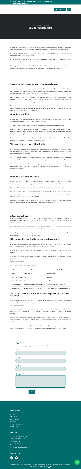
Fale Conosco (60, 9)
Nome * (18, 350)
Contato (13, 414)
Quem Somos (15, 419)
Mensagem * (20, 374)
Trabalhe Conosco (16, 417)
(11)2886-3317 (48, 1)
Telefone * (19, 366)
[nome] (40, 353)
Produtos (13, 421)
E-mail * (18, 358)
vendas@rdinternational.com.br (20, 3)
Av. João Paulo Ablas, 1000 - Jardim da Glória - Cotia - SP (27, 1)
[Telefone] (40, 369)
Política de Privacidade (17, 424)
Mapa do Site (14, 426)
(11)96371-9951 (16, 444)
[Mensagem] (40, 381)
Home (33, 25)
